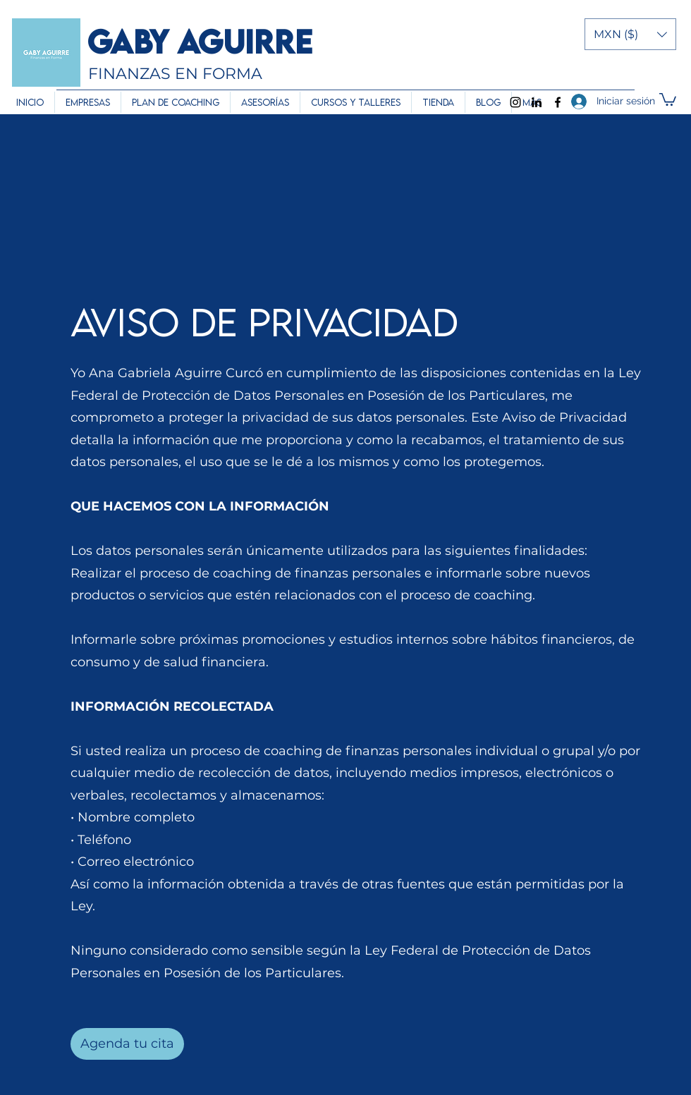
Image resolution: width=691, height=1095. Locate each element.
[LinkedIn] (537, 102)
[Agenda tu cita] (127, 1044)
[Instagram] (515, 102)
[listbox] (630, 34)
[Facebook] (558, 102)
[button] (630, 34)
